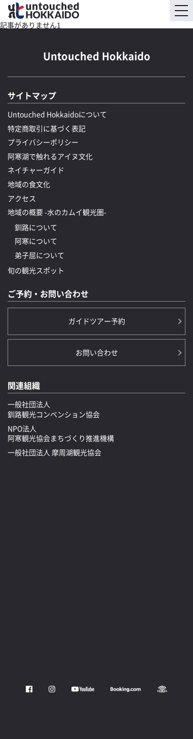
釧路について (36, 227)
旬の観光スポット (36, 270)
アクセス (22, 198)
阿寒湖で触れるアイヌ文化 (50, 156)
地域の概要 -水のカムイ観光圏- (57, 212)
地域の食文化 (29, 184)
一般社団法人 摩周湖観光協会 (54, 452)
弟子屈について (39, 255)
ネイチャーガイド (36, 170)
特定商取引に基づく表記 (47, 128)
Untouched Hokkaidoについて (57, 114)
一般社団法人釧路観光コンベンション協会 (54, 409)
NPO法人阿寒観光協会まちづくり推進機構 (61, 433)
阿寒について (36, 241)
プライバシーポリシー (43, 142)
